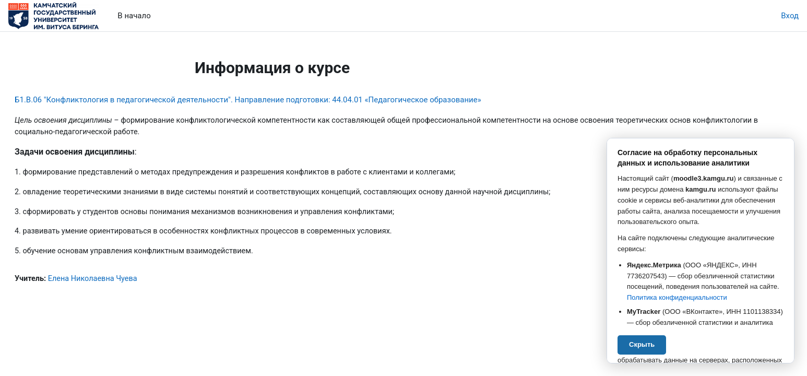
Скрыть (642, 344)
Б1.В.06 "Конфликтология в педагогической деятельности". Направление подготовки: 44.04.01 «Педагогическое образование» (273, 99)
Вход (790, 15)
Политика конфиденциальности (677, 297)
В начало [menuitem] (133, 15)
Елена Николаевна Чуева (120, 282)
